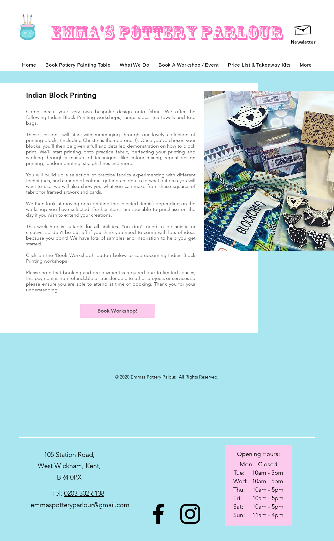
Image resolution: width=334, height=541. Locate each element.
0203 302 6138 (84, 493)
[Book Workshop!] (117, 311)
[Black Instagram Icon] (190, 513)
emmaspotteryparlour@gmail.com (80, 505)
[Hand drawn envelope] (303, 29)
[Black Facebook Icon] (158, 513)
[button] (305, 65)
